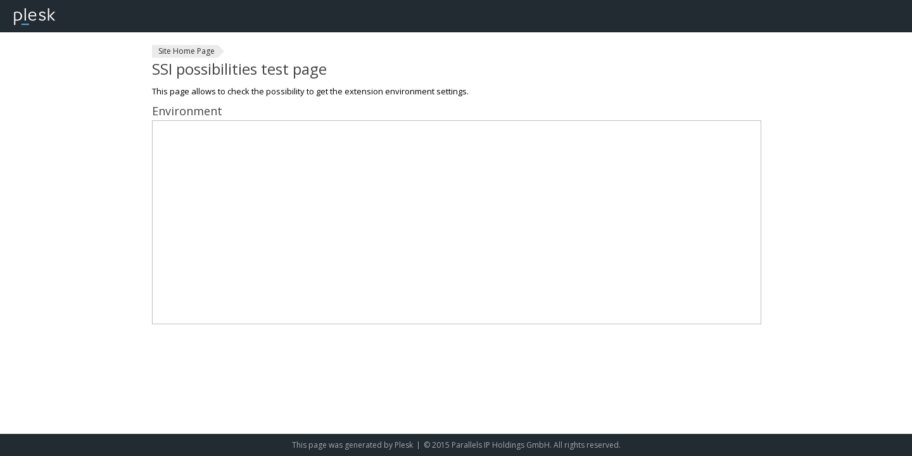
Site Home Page (186, 51)
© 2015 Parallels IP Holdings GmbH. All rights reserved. (522, 445)
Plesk (404, 445)
